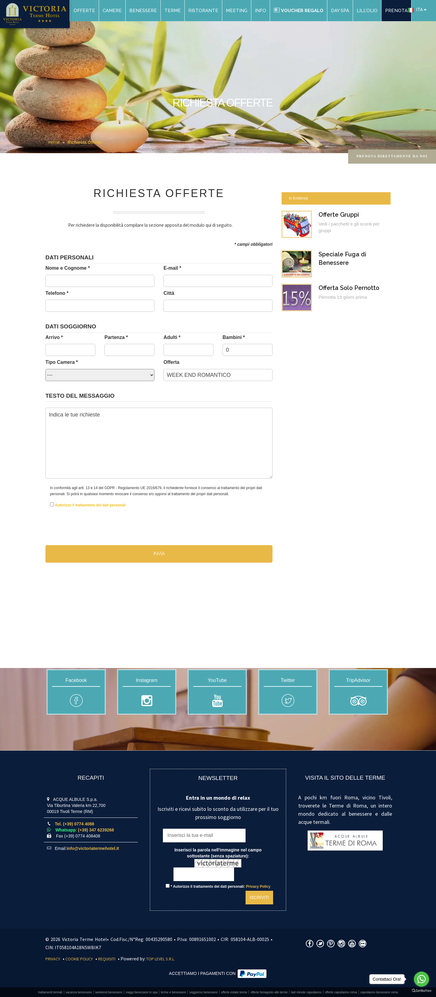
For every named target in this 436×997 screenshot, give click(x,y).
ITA (415, 9)
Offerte (84, 10)
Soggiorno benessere (203, 992)
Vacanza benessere (79, 992)
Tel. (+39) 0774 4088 (74, 823)
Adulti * (172, 337)
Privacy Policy (258, 886)
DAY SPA (340, 10)
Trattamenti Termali (50, 992)
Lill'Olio (367, 10)
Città (169, 293)
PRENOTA (396, 10)
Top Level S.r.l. (160, 959)
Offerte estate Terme (234, 992)
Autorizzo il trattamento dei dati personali (90, 505)
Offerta (171, 362)
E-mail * (172, 268)
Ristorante (203, 10)
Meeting (236, 10)
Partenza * (116, 337)
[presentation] (85, 521)
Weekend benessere (109, 992)
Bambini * (234, 337)
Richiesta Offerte (84, 142)
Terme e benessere (173, 992)
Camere (112, 10)
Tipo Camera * (61, 362)
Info (260, 10)
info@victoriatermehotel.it (93, 848)
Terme (172, 10)
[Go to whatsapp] (421, 979)
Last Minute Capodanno (306, 992)
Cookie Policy (79, 959)
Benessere (143, 10)
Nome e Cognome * (67, 268)
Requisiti (106, 959)
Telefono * (56, 293)
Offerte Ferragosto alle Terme (269, 992)
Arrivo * (54, 337)
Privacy (52, 959)
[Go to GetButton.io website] (421, 991)
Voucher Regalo (298, 10)
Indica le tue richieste (158, 443)
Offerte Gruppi (339, 215)
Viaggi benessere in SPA (141, 992)
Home (54, 142)
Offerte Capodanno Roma (341, 992)
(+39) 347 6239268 (96, 830)
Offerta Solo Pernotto (350, 288)
